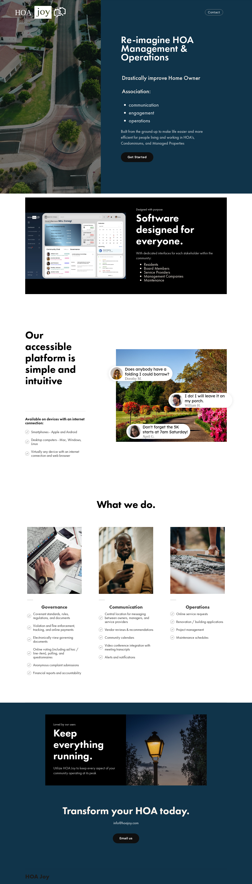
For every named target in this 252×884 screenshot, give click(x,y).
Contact (214, 12)
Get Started (137, 157)
